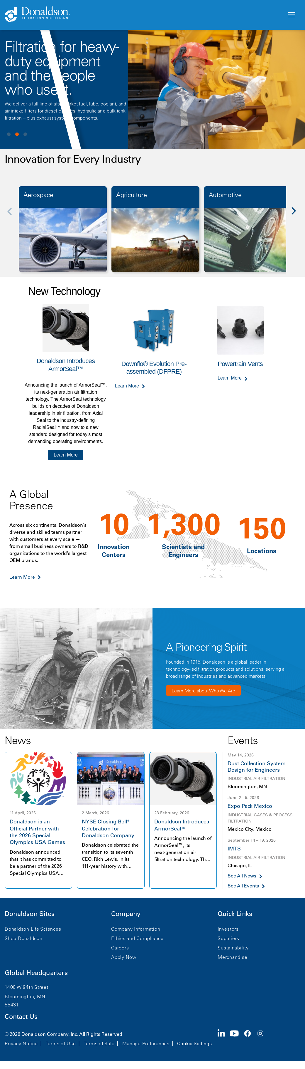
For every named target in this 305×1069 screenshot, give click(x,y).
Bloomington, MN (25, 996)
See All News (242, 876)
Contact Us (21, 1017)
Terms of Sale (99, 1043)
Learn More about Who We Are (203, 691)
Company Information (135, 929)
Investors (228, 929)
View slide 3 (25, 134)
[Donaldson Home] (143, 14)
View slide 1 (9, 134)
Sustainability (233, 947)
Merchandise (232, 957)
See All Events (243, 886)
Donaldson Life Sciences (33, 929)
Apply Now (123, 957)
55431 (12, 1005)
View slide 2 (17, 134)
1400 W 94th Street (26, 987)
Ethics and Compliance (137, 938)
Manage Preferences (146, 1043)
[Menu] (291, 15)
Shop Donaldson (24, 938)
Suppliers (228, 938)
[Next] (296, 215)
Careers (120, 947)
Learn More (66, 454)
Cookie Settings (194, 1043)
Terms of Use (61, 1043)
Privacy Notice (21, 1043)
